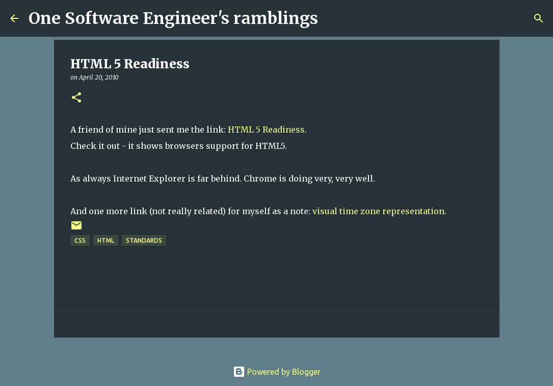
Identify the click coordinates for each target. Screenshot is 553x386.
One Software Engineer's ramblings (173, 18)
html (105, 240)
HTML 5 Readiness (266, 129)
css (80, 240)
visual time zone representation (378, 211)
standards (144, 240)
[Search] (332, 18)
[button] (76, 98)
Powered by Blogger (277, 371)
